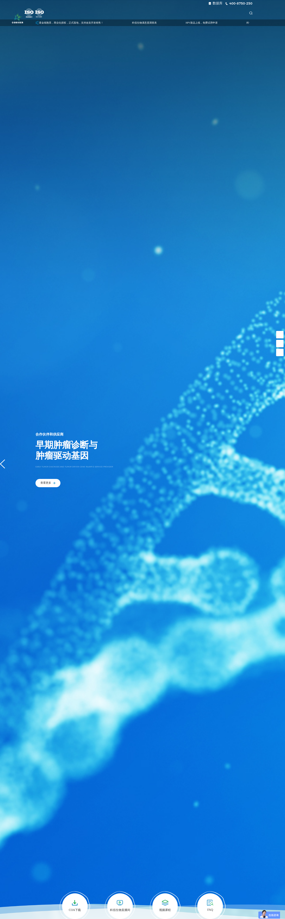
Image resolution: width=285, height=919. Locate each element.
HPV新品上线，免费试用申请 (210, 22)
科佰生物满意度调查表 (152, 22)
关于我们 (211, 13)
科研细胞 (78, 13)
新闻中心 (166, 13)
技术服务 (144, 13)
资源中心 (188, 13)
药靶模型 (100, 13)
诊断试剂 (122, 13)
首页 (59, 13)
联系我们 (233, 13)
